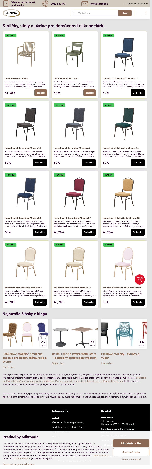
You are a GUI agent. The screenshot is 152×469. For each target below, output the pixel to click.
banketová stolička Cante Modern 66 (23, 287)
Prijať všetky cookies (131, 443)
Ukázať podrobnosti (131, 459)
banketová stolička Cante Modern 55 (121, 218)
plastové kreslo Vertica (16, 78)
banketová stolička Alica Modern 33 (23, 148)
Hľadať (125, 13)
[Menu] (146, 13)
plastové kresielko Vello (66, 78)
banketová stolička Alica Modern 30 (23, 218)
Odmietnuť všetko (131, 452)
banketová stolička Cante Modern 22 (72, 218)
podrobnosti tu (101, 455)
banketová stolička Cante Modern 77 (72, 287)
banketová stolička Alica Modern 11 (121, 78)
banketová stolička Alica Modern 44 (72, 148)
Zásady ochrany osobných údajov (19, 464)
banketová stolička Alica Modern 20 (121, 148)
